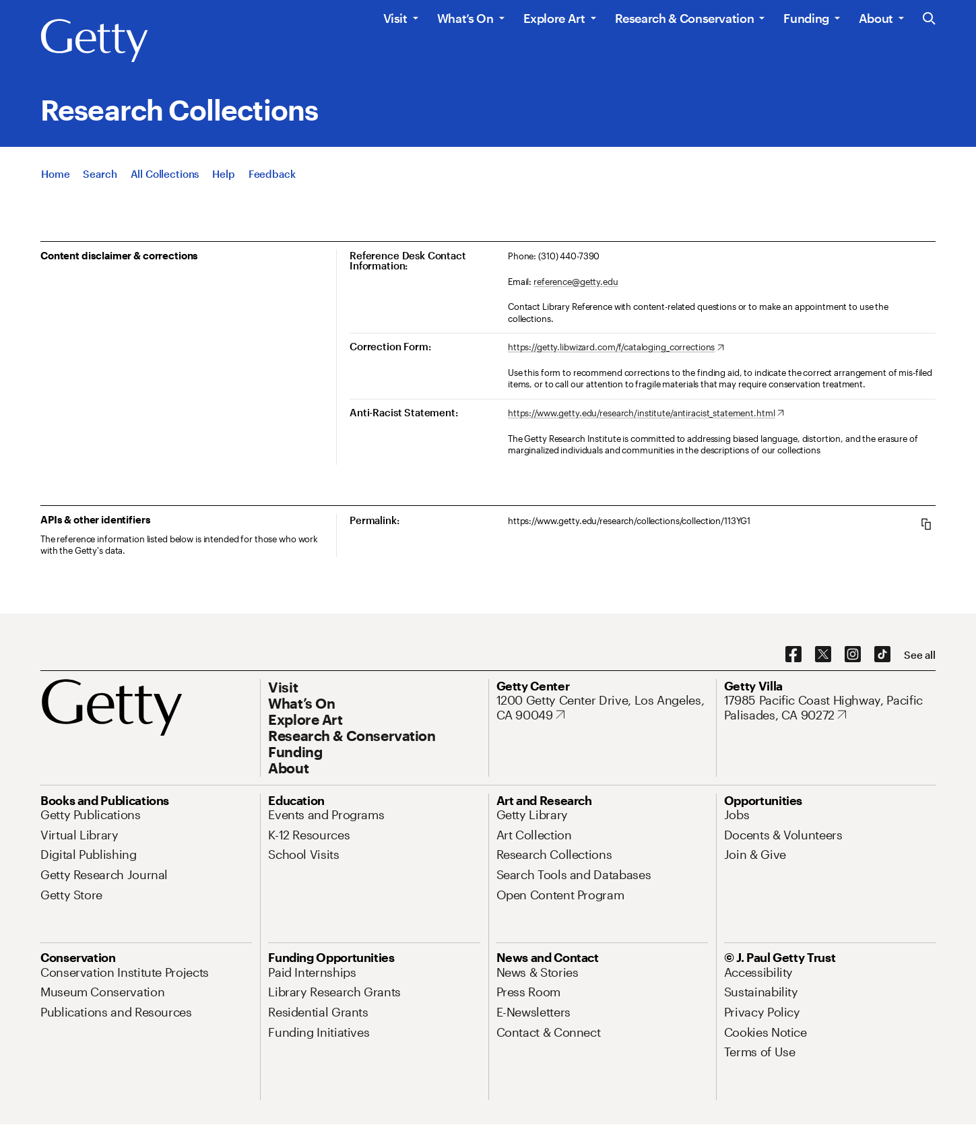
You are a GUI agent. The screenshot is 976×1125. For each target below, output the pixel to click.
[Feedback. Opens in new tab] (272, 174)
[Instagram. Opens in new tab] (853, 655)
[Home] (55, 174)
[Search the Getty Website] (929, 19)
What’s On (465, 18)
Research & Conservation (684, 18)
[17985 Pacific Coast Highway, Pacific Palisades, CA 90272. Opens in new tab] (830, 707)
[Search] (100, 174)
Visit (395, 18)
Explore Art (554, 18)
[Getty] (94, 41)
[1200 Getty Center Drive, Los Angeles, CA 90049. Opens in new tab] (602, 707)
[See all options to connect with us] (920, 655)
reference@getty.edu (575, 281)
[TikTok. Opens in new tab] (882, 655)
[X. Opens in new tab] (823, 655)
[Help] (223, 174)
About (876, 18)
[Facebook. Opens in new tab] (793, 655)
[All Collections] (165, 174)
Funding (805, 18)
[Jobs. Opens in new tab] (737, 814)
